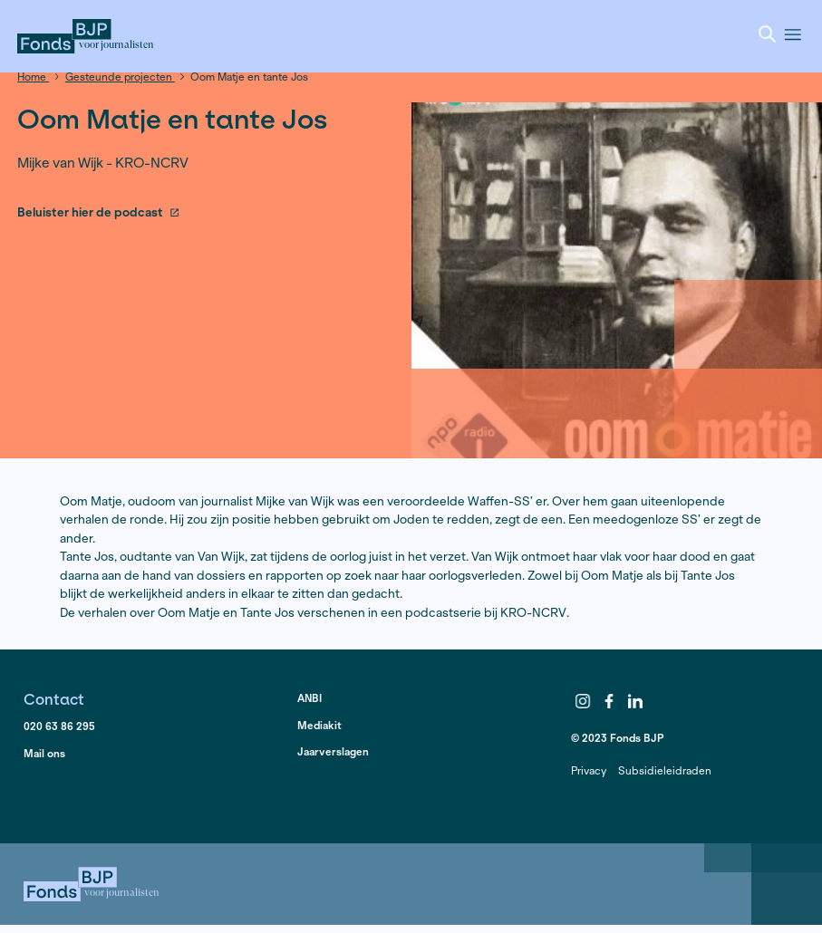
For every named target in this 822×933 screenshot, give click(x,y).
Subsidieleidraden (664, 770)
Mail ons (44, 753)
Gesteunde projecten (120, 76)
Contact (54, 698)
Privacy (588, 770)
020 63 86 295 (59, 726)
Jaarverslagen (333, 751)
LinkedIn (635, 702)
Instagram (583, 702)
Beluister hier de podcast (98, 213)
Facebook (609, 702)
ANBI (309, 698)
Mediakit (319, 725)
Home (33, 76)
